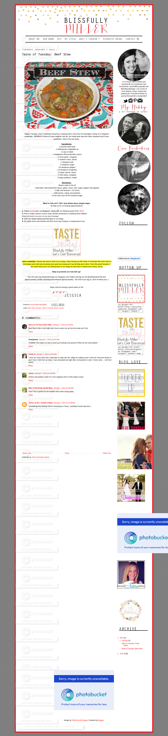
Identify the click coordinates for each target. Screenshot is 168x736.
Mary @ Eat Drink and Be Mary (41, 388)
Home (67, 453)
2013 (122, 657)
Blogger (101, 724)
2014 (122, 641)
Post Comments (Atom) (40, 457)
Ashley (32, 211)
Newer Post (27, 453)
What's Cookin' (59, 308)
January (125, 644)
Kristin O (32, 354)
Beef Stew (31, 308)
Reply (31, 332)
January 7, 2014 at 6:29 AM (45, 373)
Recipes (38, 308)
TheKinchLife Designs (80, 724)
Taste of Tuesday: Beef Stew (131, 652)
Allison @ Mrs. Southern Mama (41, 403)
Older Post (107, 453)
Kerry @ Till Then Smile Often (40, 325)
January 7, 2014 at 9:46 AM (64, 388)
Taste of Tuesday (47, 308)
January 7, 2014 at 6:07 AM (49, 340)
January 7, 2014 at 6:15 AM (46, 354)
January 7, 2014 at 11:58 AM (64, 403)
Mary (81, 211)
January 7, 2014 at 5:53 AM (63, 325)
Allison (31, 373)
